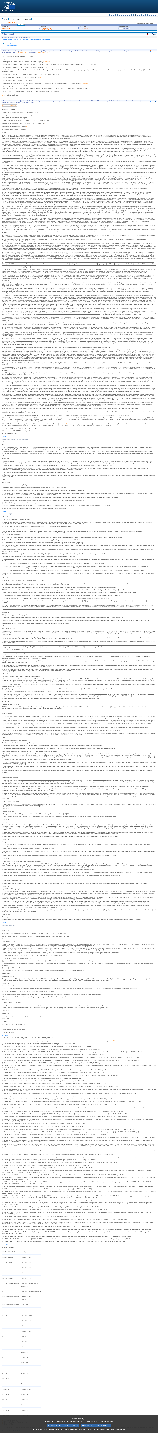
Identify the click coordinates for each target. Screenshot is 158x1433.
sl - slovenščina (151, 15)
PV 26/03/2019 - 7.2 (85, 28)
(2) (2, 95)
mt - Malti (139, 15)
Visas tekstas (28, 19)
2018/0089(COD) (12, 23)
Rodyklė (5, 19)
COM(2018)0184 (21, 52)
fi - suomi (153, 15)
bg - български (109, 15)
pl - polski (143, 15)
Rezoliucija (10, 43)
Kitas (18, 19)
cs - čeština (113, 15)
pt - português (145, 15)
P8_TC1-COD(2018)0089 (9, 105)
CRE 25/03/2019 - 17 (46, 29)
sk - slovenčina (149, 15)
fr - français (125, 15)
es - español (111, 15)
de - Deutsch (117, 15)
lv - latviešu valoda (133, 15)
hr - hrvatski (129, 15)
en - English (123, 15)
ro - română (147, 15)
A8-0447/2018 (6, 28)
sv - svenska (155, 15)
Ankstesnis (13, 19)
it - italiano (131, 15)
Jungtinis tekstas (12, 46)
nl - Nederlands (141, 15)
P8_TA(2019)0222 (124, 28)
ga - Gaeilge (127, 15)
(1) (2, 94)
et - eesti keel (119, 15)
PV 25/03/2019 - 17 (46, 28)
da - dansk (115, 15)
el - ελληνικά (121, 15)
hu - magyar (137, 15)
